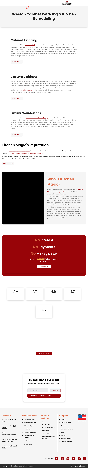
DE (13, 446)
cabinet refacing (30, 45)
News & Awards (66, 423)
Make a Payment (66, 442)
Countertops (28, 429)
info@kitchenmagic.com (9, 434)
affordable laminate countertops (37, 118)
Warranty (64, 435)
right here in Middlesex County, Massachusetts (27, 153)
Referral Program (67, 439)
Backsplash (28, 441)
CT (11, 446)
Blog (62, 432)
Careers (63, 426)
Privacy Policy (75, 466)
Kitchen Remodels (30, 432)
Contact (63, 419)
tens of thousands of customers (19, 151)
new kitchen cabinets (26, 90)
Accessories (28, 444)
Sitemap (83, 466)
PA (5, 448)
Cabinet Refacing (29, 419)
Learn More (44, 267)
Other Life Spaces (29, 426)
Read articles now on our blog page (41, 396)
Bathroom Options (48, 427)
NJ (16, 446)
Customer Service (67, 429)
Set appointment (44, 353)
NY (2, 448)
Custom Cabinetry (30, 423)
